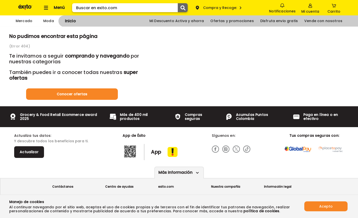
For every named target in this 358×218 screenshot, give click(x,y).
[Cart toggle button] (333, 7)
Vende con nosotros (323, 20)
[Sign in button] (310, 7)
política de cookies (261, 211)
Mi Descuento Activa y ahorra (176, 20)
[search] (130, 7)
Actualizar (29, 151)
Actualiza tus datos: (32, 136)
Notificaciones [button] (282, 7)
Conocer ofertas (72, 94)
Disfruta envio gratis (279, 20)
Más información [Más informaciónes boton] (175, 172)
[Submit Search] (183, 7)
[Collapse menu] (53, 8)
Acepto (326, 206)
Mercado (24, 20)
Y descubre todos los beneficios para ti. (51, 141)
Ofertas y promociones (232, 20)
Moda (48, 20)
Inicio (70, 21)
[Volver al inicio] (25, 9)
